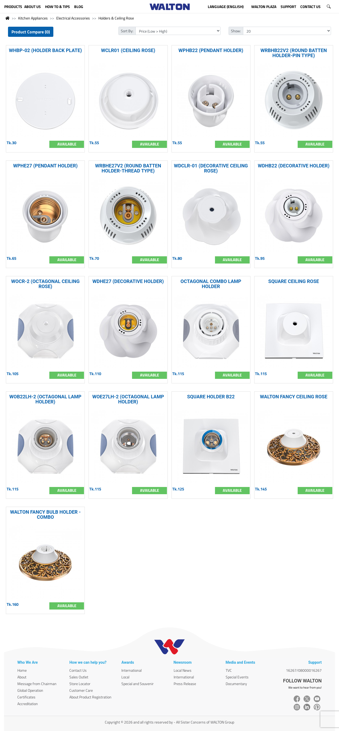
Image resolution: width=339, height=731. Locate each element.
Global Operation (30, 690)
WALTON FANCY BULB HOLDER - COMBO (45, 514)
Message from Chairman (37, 683)
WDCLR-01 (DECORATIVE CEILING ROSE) (211, 168)
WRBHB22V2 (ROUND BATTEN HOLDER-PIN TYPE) (293, 53)
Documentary (236, 683)
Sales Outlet (78, 677)
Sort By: (127, 31)
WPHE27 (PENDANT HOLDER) (45, 165)
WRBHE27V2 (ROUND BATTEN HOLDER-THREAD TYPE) (128, 168)
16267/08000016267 (304, 670)
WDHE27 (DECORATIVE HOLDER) (128, 281)
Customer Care (81, 690)
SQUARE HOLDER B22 (211, 396)
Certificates (26, 697)
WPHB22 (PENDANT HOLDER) (210, 50)
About (21, 677)
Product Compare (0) (30, 32)
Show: (236, 31)
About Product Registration (90, 697)
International (131, 670)
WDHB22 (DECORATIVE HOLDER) (293, 165)
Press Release (185, 683)
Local (125, 677)
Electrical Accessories (73, 18)
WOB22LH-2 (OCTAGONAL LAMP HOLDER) (45, 399)
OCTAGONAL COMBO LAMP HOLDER (211, 283)
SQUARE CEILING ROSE (293, 281)
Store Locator (79, 683)
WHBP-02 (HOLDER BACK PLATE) (45, 50)
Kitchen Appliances (33, 18)
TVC (229, 670)
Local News (183, 670)
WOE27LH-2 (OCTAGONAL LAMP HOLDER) (128, 399)
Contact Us (78, 670)
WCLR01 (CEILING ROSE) (128, 50)
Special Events (237, 677)
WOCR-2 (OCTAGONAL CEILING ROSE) (45, 283)
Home (22, 670)
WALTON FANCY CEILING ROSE (293, 396)
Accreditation (27, 703)
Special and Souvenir (137, 683)
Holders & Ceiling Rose (116, 18)
